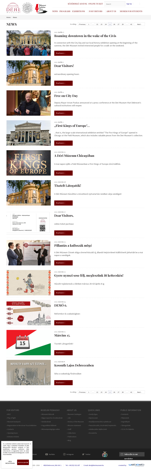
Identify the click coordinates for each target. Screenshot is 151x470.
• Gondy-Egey (93, 414)
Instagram (70, 454)
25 (110, 24)
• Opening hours (12, 433)
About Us (111, 11)
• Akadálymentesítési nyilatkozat (99, 422)
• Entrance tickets (12, 437)
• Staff (69, 429)
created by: (122, 465)
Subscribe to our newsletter (131, 454)
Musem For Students (131, 11)
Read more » (60, 53)
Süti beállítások (10, 462)
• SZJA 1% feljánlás (127, 429)
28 (123, 24)
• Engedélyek (125, 422)
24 (106, 24)
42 (131, 24)
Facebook (33, 454)
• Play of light (11, 418)
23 (101, 24)
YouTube (52, 454)
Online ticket (95, 4)
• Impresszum (93, 418)
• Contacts (10, 429)
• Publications (71, 437)
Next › (139, 24)
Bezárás (29, 444)
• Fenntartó (124, 414)
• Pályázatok (124, 418)
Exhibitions (78, 11)
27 (118, 24)
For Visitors (95, 11)
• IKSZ (8, 414)
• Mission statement (74, 425)
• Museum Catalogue (74, 414)
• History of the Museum (75, 422)
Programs (64, 11)
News (55, 11)
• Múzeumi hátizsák (47, 414)
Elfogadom (23, 462)
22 (97, 24)
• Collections (71, 433)
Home (8, 17)
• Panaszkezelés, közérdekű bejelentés (102, 425)
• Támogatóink (125, 425)
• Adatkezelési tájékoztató (97, 429)
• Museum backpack (13, 422)
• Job (69, 418)
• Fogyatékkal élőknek (48, 425)
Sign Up (129, 4)
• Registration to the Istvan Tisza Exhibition (21, 425)
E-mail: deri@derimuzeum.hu (94, 465)
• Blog (69, 440)
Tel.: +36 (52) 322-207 (73, 465)
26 (114, 24)
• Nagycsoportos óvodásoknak (52, 418)
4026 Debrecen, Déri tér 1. (52, 465)
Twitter (87, 454)
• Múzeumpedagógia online (50, 429)
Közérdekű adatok (77, 4)
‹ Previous (82, 24)
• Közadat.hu (92, 433)
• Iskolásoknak (46, 422)
